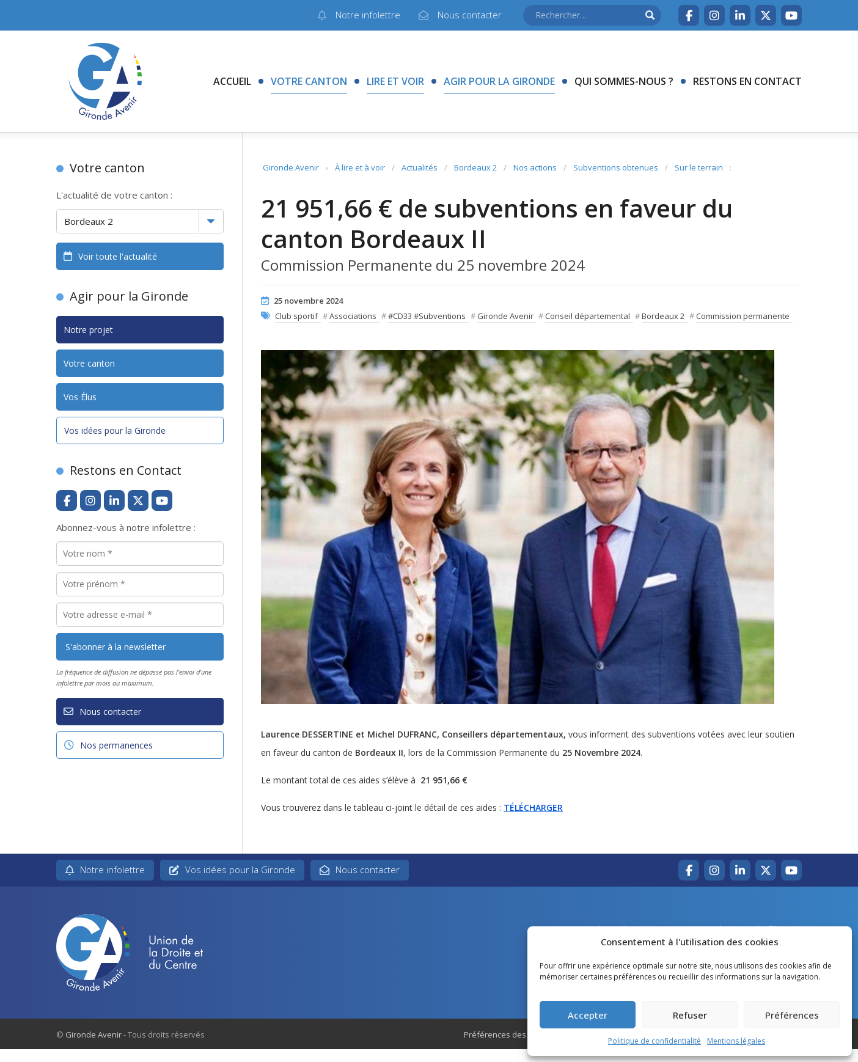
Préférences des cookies (510, 1034)
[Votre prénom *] (140, 584)
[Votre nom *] (140, 553)
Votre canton (309, 81)
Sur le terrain (699, 167)
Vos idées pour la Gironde (115, 430)
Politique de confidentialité (654, 1041)
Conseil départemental (587, 315)
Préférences (792, 1015)
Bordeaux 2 (475, 167)
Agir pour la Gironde (499, 81)
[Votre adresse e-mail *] (140, 614)
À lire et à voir (360, 167)
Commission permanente (743, 315)
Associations (352, 315)
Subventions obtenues (615, 167)
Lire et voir (395, 81)
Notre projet (88, 329)
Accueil (232, 81)
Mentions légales (736, 1041)
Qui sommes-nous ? (623, 81)
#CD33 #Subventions (427, 315)
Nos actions (535, 167)
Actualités (420, 167)
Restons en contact (747, 81)
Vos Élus (80, 397)
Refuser (690, 1015)
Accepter (587, 1015)
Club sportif (296, 315)
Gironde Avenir (291, 167)
